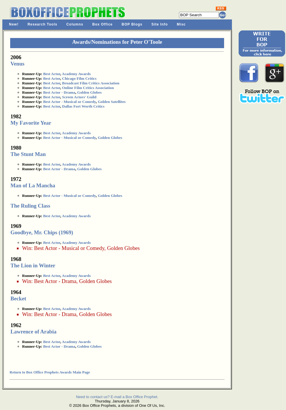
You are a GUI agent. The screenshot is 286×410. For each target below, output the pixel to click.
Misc (181, 24)
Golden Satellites (112, 101)
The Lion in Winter (32, 265)
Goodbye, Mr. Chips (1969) (41, 232)
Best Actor (51, 74)
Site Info (159, 24)
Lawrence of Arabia (33, 332)
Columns (74, 24)
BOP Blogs (132, 24)
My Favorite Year (30, 123)
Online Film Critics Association (88, 88)
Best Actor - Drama (59, 92)
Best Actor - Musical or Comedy (69, 101)
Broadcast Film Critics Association (90, 83)
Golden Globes (89, 92)
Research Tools (42, 24)
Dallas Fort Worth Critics (83, 106)
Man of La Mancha (32, 185)
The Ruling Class (30, 206)
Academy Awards (76, 74)
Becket (18, 298)
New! (14, 24)
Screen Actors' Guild (79, 97)
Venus (17, 64)
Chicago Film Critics (79, 78)
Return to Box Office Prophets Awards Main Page (50, 372)
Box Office (102, 24)
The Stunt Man (28, 154)
